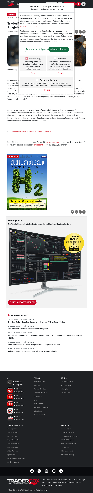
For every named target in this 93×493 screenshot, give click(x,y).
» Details (33, 73)
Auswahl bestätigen (36, 49)
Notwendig (35, 58)
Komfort (62, 58)
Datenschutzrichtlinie (28, 26)
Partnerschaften (48, 80)
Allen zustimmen (58, 49)
